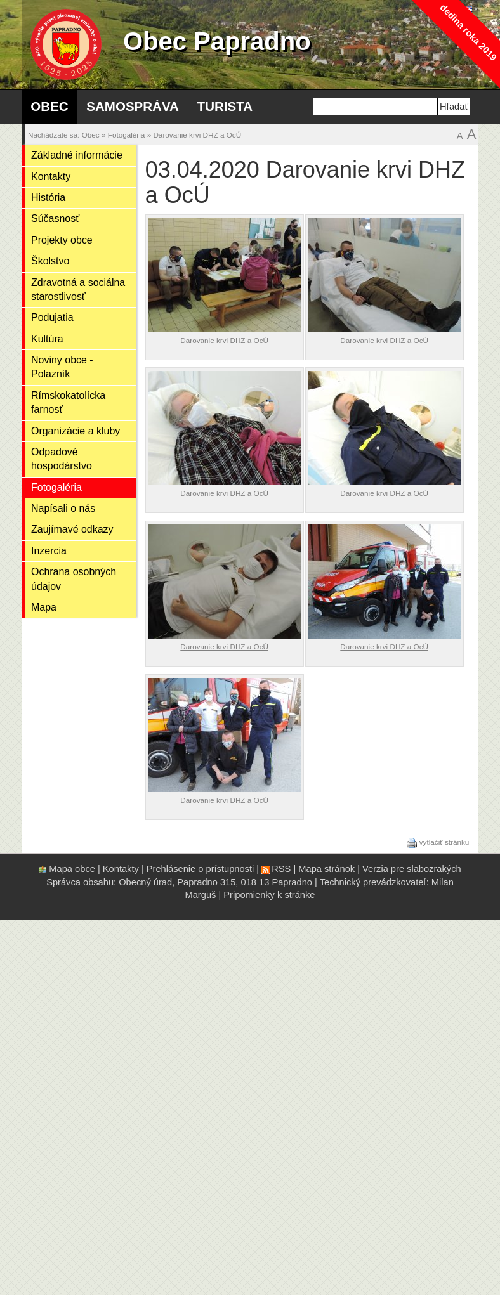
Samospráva (132, 106)
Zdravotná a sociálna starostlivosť (78, 289)
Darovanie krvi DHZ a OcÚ (197, 135)
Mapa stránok (326, 869)
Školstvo (50, 261)
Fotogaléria (126, 135)
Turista (225, 106)
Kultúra (47, 339)
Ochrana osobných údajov (73, 578)
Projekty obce (62, 240)
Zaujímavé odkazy (72, 529)
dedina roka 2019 (468, 32)
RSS (281, 869)
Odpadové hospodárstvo (61, 458)
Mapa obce (72, 869)
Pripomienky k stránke (269, 895)
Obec (49, 106)
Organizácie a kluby (75, 431)
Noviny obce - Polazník (62, 367)
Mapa (43, 607)
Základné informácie (76, 155)
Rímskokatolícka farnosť (68, 402)
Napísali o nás (63, 508)
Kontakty (50, 176)
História (48, 197)
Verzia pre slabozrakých (411, 869)
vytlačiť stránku (444, 842)
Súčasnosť (55, 218)
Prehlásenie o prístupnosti (200, 869)
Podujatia (52, 317)
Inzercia (49, 550)
